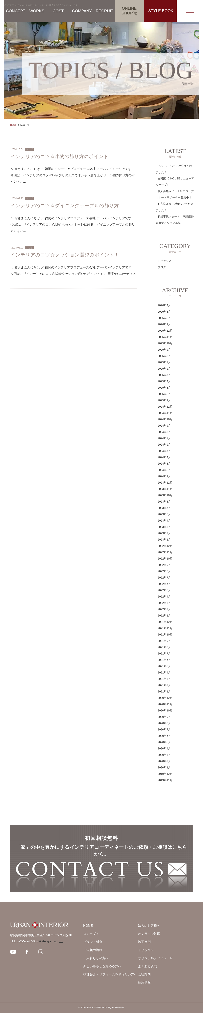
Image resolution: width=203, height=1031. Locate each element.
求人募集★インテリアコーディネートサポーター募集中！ (175, 194)
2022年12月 (165, 545)
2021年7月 (164, 653)
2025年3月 (164, 387)
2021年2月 (164, 685)
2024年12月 (165, 406)
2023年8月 (164, 501)
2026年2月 (164, 318)
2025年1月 (164, 400)
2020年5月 (164, 742)
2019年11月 (165, 780)
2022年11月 (165, 552)
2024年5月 (164, 450)
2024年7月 (164, 438)
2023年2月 (164, 533)
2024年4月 (164, 457)
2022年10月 (165, 558)
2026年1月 (164, 324)
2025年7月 (164, 362)
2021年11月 (165, 628)
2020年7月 (164, 729)
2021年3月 (164, 678)
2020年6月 (164, 735)
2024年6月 (164, 444)
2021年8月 (164, 647)
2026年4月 (164, 305)
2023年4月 (164, 520)
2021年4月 (164, 672)
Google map (49, 959)
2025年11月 (165, 337)
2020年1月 (164, 767)
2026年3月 (164, 311)
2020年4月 (164, 748)
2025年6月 (164, 368)
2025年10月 (165, 343)
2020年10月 (165, 710)
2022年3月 (164, 602)
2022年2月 (164, 609)
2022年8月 (164, 571)
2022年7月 (164, 577)
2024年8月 (164, 431)
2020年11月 (165, 704)
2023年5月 (164, 514)
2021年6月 (164, 659)
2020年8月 (164, 723)
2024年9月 (164, 425)
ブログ (162, 267)
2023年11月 (165, 488)
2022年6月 (164, 583)
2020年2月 (164, 761)
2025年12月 (165, 330)
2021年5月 (164, 666)
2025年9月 (164, 349)
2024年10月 (165, 419)
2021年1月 (164, 691)
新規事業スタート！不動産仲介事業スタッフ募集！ (175, 219)
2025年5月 (164, 375)
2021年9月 (164, 640)
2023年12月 (165, 482)
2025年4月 (164, 381)
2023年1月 (164, 539)
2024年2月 (164, 469)
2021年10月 (165, 634)
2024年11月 (165, 412)
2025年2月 (164, 394)
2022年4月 (164, 596)
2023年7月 (164, 507)
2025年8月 (164, 356)
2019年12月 (165, 773)
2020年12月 (165, 697)
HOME (13, 125)
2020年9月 (164, 716)
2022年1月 (164, 615)
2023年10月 (165, 495)
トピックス (164, 260)
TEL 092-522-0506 (23, 959)
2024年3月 (164, 463)
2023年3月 (164, 526)
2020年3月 (164, 754)
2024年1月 (164, 476)
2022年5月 (164, 590)
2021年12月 (165, 621)
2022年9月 (164, 564)
